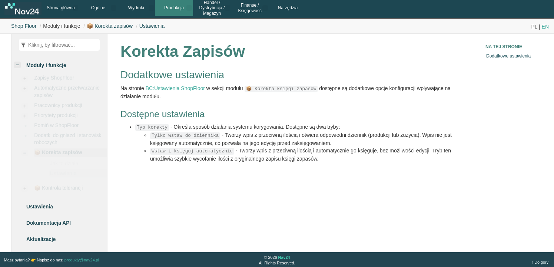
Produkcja (174, 7)
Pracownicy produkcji (58, 107)
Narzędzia (288, 7)
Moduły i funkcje (46, 65)
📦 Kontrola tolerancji (58, 189)
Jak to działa (64, 166)
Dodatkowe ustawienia (508, 56)
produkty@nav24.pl (81, 260)
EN (545, 27)
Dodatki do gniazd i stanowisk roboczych (67, 140)
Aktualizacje (41, 239)
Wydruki (136, 7)
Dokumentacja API (48, 223)
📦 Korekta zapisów (110, 26)
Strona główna (61, 7)
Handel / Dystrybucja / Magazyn (212, 8)
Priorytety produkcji (55, 117)
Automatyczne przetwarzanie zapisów (67, 93)
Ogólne (98, 7)
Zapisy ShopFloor (54, 79)
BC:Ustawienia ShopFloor (175, 88)
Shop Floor (23, 26)
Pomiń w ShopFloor (56, 127)
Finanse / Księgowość (249, 8)
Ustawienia (152, 26)
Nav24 (284, 257)
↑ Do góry (539, 262)
